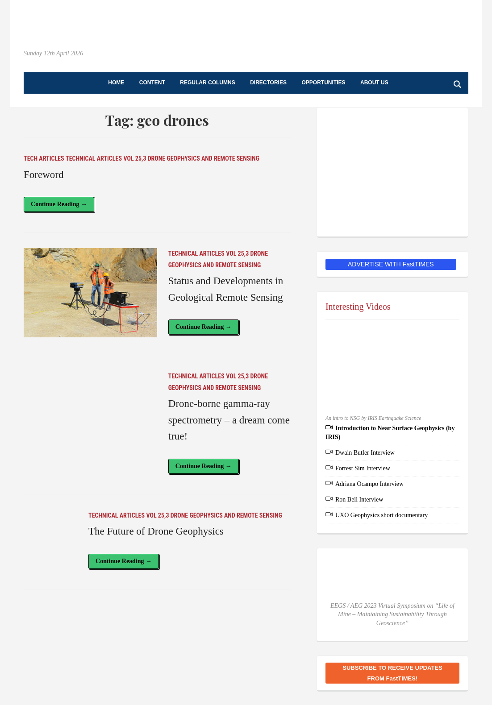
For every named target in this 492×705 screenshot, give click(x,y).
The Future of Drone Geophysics (156, 531)
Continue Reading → (59, 204)
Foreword (43, 174)
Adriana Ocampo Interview (369, 484)
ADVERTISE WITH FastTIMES (391, 264)
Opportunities (323, 82)
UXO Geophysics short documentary (381, 515)
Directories (268, 82)
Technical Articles (94, 158)
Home (116, 82)
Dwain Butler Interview (365, 452)
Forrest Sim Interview (362, 468)
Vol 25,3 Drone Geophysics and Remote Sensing (191, 158)
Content (152, 82)
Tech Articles (44, 158)
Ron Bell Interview (359, 499)
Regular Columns (207, 82)
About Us (374, 82)
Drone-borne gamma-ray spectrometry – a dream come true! (229, 420)
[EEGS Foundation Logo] (392, 171)
